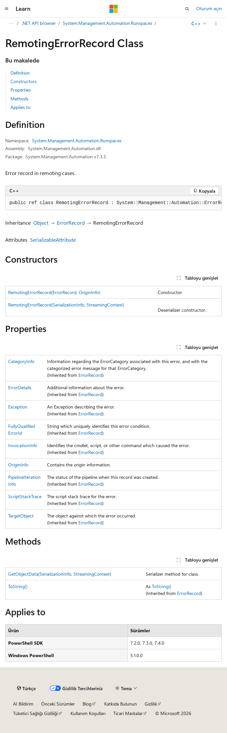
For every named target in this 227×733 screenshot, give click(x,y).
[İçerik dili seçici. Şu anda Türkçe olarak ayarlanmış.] (26, 688)
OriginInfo (18, 465)
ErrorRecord (71, 222)
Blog (87, 704)
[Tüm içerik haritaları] (11, 23)
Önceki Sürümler (58, 704)
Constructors (23, 81)
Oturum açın (209, 8)
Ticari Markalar (128, 713)
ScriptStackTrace (24, 496)
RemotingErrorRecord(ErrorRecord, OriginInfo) (54, 292)
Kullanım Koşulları (88, 713)
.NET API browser (39, 23)
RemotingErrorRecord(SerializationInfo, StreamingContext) (66, 305)
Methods (19, 99)
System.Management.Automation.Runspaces (107, 23)
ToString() (17, 586)
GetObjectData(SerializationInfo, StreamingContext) (59, 574)
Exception (17, 407)
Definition (20, 73)
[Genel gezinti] (6, 9)
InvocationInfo (22, 445)
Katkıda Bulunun (120, 704)
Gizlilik (151, 704)
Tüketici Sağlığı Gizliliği (35, 713)
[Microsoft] (113, 9)
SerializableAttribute (53, 239)
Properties (20, 90)
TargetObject (21, 516)
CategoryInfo (21, 361)
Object (40, 222)
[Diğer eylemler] (216, 23)
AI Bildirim (23, 704)
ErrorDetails (19, 387)
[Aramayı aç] (187, 9)
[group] (113, 203)
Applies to (20, 107)
